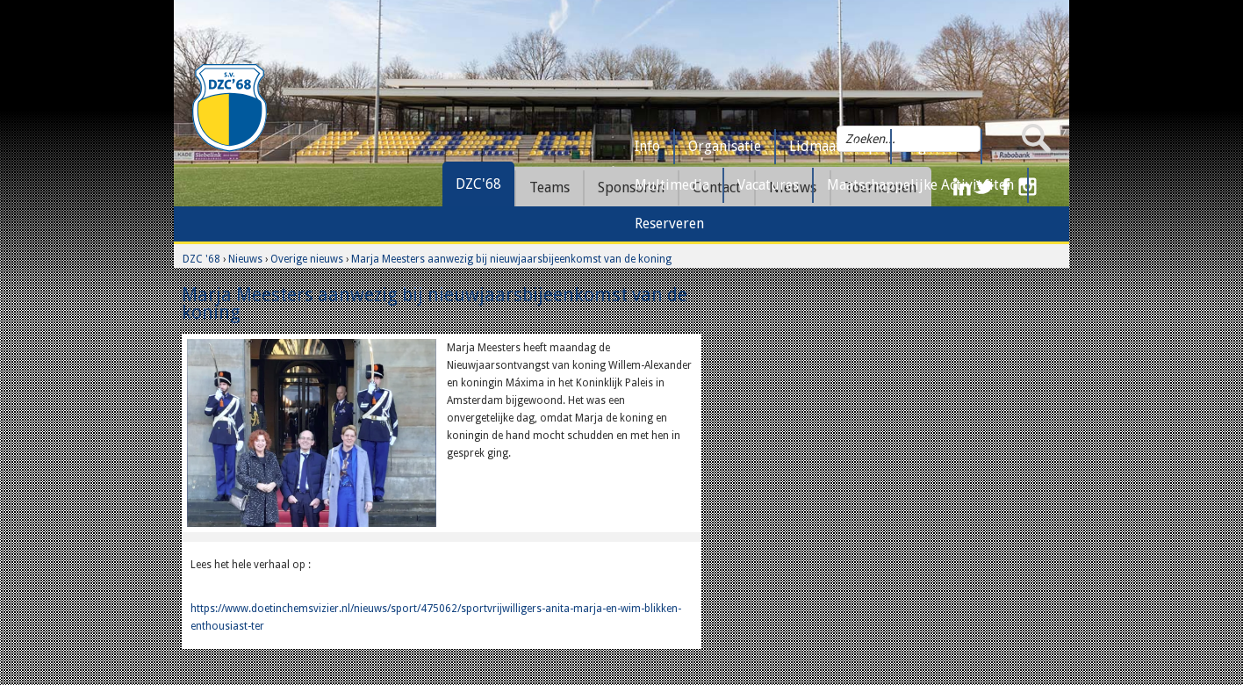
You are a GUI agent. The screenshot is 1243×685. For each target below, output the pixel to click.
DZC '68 (201, 259)
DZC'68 (478, 184)
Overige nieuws (306, 259)
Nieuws (245, 259)
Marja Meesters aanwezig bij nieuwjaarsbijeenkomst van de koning (511, 259)
